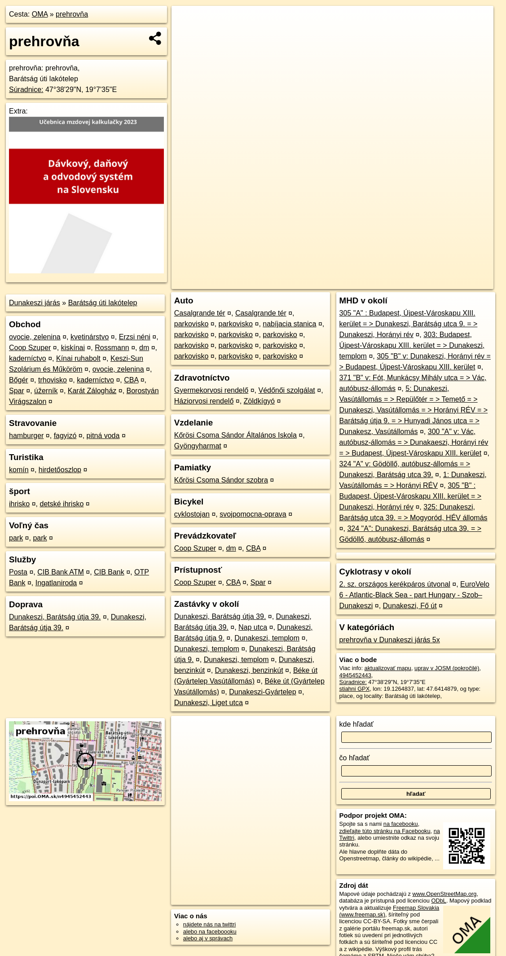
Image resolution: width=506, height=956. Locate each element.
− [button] (187, 35)
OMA (40, 14)
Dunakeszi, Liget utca (208, 702)
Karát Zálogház (92, 391)
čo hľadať (354, 758)
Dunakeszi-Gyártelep (262, 692)
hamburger (26, 435)
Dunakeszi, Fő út (410, 606)
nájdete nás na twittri (209, 924)
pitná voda (103, 435)
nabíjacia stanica (289, 324)
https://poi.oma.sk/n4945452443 (453, 282)
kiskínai (73, 347)
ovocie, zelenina (35, 337)
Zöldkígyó (259, 401)
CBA (131, 380)
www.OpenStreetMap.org (445, 893)
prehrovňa (72, 14)
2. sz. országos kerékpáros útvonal (394, 584)
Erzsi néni (134, 337)
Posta (18, 572)
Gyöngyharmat (197, 446)
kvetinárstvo (89, 337)
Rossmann (112, 347)
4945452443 (355, 675)
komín (19, 470)
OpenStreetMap (338, 282)
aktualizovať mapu (388, 668)
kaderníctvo (27, 358)
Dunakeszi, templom (266, 638)
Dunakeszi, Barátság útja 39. (55, 617)
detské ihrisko (62, 504)
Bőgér (18, 380)
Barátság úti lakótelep (102, 303)
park (16, 538)
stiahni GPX (354, 688)
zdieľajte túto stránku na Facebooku (385, 831)
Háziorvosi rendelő (204, 401)
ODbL (438, 900)
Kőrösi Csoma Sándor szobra (221, 480)
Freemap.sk (385, 282)
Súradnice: (26, 89)
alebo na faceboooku (210, 931)
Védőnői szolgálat (286, 390)
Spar (16, 391)
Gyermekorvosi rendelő (211, 390)
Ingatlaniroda (56, 583)
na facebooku (400, 823)
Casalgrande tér (199, 313)
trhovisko (52, 380)
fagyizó (65, 435)
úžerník (45, 391)
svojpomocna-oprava (253, 514)
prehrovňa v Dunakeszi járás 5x (389, 640)
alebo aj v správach (208, 938)
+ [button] (187, 21)
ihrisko (19, 504)
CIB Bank (109, 572)
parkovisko (191, 324)
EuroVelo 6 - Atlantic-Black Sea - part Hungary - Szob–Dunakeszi (414, 595)
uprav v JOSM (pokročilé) (446, 668)
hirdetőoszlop (60, 470)
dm (144, 347)
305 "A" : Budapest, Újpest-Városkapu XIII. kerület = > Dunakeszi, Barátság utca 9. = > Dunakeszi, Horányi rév (408, 323)
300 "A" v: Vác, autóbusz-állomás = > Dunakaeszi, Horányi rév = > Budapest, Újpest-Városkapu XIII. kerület (413, 442)
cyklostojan (192, 514)
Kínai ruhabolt (78, 358)
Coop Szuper (30, 347)
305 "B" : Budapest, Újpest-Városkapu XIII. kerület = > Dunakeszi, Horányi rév (410, 496)
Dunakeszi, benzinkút (249, 670)
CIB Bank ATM (60, 572)
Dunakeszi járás (34, 303)
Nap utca (252, 627)
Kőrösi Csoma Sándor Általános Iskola (235, 435)
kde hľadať (356, 724)
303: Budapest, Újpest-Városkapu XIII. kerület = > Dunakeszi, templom (412, 345)
